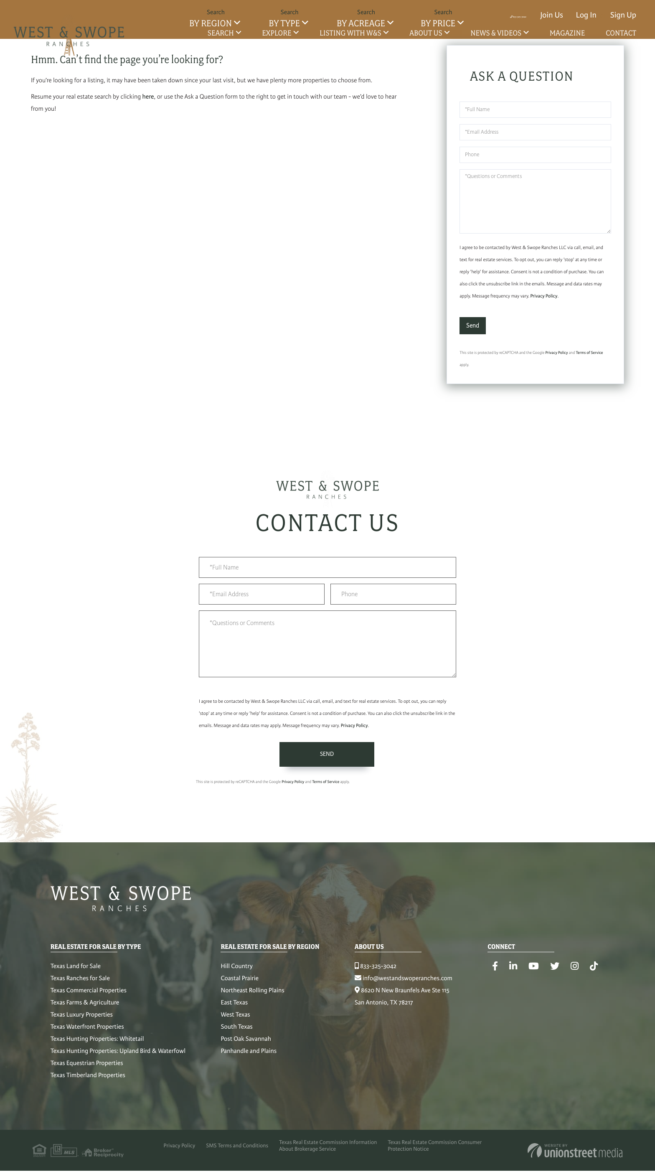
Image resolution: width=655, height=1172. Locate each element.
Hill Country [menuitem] (241, 970)
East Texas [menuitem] (238, 1007)
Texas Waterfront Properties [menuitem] (87, 1031)
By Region (210, 23)
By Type (284, 23)
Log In (586, 15)
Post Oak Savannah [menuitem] (250, 1043)
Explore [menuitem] (276, 33)
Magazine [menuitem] (567, 33)
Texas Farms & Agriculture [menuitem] (85, 1007)
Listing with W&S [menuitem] (350, 33)
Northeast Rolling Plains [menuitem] (257, 995)
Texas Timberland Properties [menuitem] (88, 1079)
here (148, 98)
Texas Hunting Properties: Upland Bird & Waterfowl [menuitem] (118, 1055)
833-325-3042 (498, 15)
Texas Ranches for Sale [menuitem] (80, 982)
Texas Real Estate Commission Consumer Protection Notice (447, 1153)
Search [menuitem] (221, 33)
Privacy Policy (543, 297)
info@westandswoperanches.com (412, 982)
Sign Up (623, 15)
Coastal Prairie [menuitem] (244, 982)
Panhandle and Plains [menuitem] (253, 1055)
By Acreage (361, 23)
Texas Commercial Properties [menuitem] (89, 995)
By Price (438, 23)
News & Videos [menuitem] (495, 33)
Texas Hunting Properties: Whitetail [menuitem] (97, 1043)
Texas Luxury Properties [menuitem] (82, 1019)
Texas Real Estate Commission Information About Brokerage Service (334, 1153)
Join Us (551, 15)
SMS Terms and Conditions (237, 1153)
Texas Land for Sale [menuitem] (76, 970)
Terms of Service (589, 353)
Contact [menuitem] (621, 33)
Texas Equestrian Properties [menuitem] (87, 1067)
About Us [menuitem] (425, 33)
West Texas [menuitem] (239, 1019)
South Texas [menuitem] (241, 1031)
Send (472, 326)
